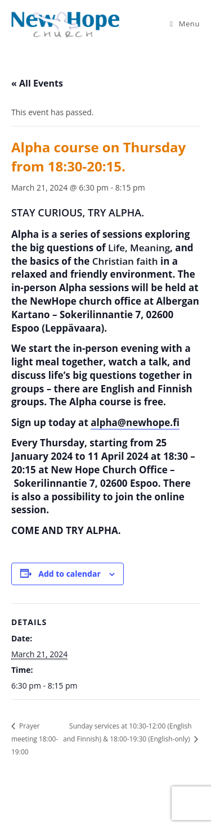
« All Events (37, 83)
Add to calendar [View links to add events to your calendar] (69, 573)
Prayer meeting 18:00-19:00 (34, 738)
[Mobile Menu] (185, 24)
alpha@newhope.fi (135, 422)
